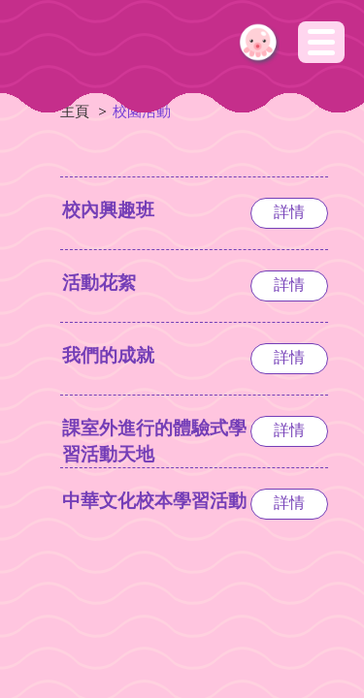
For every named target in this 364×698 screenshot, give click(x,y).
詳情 (289, 212)
